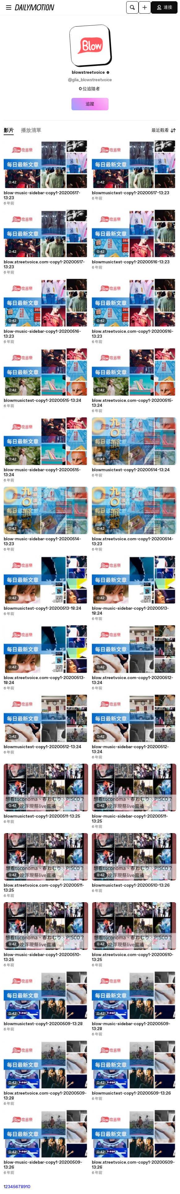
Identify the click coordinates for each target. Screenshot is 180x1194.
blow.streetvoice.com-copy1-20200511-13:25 (44, 888)
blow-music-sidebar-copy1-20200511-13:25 (130, 819)
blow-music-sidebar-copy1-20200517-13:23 (42, 195)
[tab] (9, 130)
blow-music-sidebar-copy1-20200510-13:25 (42, 957)
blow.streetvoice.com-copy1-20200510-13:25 (133, 957)
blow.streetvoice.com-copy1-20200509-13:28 (45, 1096)
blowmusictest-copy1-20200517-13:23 (130, 193)
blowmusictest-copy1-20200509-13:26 (131, 1093)
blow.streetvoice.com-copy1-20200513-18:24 (44, 680)
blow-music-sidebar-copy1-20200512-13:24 (130, 749)
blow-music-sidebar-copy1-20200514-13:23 (42, 542)
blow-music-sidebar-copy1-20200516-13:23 (42, 334)
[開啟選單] (9, 7)
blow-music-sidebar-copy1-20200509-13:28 (131, 1026)
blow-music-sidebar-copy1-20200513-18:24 (130, 611)
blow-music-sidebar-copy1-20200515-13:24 (42, 472)
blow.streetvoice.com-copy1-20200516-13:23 (133, 334)
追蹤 (90, 104)
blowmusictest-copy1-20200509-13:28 (43, 1023)
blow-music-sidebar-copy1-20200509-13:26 (43, 1165)
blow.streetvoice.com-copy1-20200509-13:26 (133, 1165)
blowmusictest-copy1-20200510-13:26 (131, 885)
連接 (164, 7)
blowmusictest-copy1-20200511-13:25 (42, 816)
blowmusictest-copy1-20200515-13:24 (42, 400)
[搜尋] (132, 7)
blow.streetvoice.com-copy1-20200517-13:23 (44, 265)
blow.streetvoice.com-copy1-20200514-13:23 (133, 542)
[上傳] (145, 7)
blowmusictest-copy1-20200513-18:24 (42, 608)
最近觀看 (164, 130)
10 (28, 1187)
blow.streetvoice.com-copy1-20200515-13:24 (132, 403)
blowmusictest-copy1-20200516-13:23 (130, 262)
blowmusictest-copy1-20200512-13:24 (42, 746)
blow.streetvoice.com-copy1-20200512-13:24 (132, 680)
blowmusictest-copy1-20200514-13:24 (131, 470)
